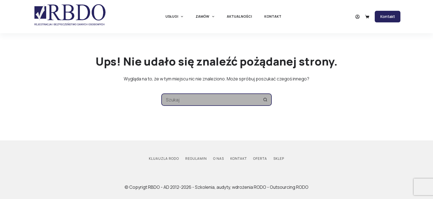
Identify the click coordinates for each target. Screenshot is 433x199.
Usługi (175, 16)
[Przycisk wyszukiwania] (265, 99)
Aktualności (239, 16)
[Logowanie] (357, 17)
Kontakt (272, 16)
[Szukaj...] (210, 99)
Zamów (206, 16)
